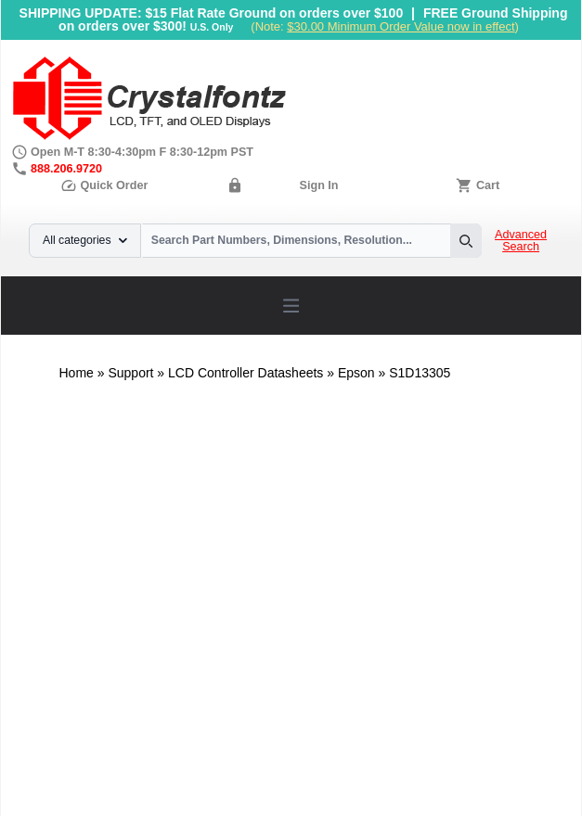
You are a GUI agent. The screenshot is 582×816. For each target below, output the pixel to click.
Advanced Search (521, 241)
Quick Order (104, 185)
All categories (85, 240)
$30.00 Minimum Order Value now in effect (400, 26)
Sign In (319, 185)
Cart (487, 185)
